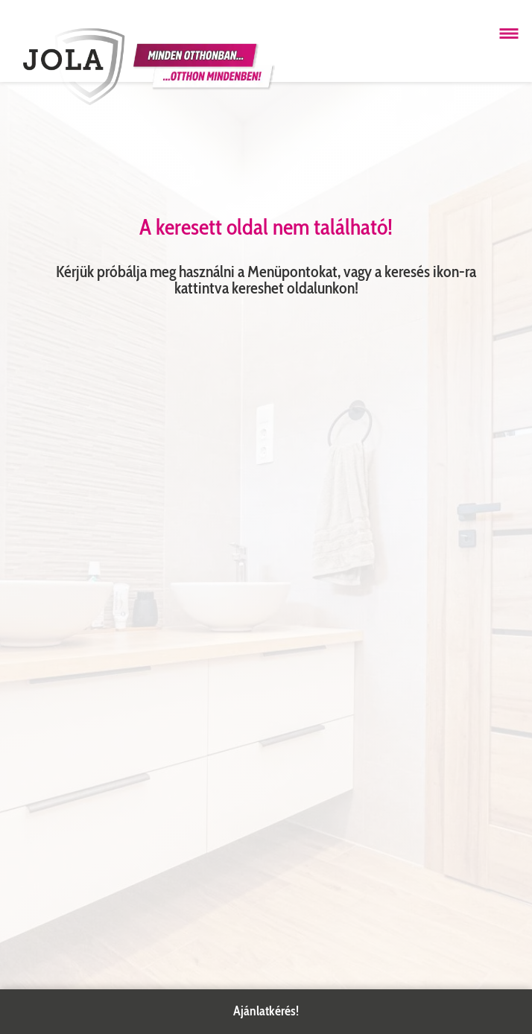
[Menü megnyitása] (509, 33)
